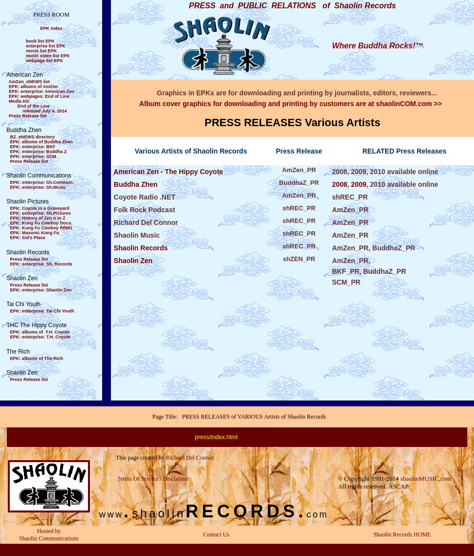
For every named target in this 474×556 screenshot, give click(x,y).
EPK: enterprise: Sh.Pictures (40, 213)
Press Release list (28, 115)
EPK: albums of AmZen (33, 86)
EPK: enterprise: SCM (33, 156)
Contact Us (216, 534)
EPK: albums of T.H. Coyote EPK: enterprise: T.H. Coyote (38, 334)
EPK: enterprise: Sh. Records (41, 264)
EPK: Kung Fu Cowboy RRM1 (41, 227)
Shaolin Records (140, 248)
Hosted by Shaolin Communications (49, 535)
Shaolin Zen (132, 261)
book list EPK (40, 41)
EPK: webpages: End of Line (39, 96)
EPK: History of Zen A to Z (37, 218)
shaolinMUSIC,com (425, 478)
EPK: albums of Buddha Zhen (41, 141)
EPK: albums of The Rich (37, 358)
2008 (339, 184)
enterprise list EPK (45, 46)
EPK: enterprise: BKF (33, 146)
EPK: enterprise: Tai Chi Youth (42, 311)
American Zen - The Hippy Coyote (167, 172)
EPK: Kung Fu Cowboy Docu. (41, 223)
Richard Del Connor (190, 457)
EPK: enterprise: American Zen (41, 91)
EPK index (51, 28)
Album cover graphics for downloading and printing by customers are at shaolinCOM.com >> (290, 104)
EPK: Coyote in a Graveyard (39, 208)
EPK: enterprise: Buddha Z (38, 151)
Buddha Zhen (134, 184)
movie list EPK (41, 50)
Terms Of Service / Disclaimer (153, 478)
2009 (358, 184)
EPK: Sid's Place (27, 237)
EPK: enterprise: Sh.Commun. (42, 182)
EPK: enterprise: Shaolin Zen (41, 290)
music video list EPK (48, 55)
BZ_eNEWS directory (32, 136)
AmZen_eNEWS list (29, 81)
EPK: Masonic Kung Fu (34, 232)
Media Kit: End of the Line (36, 106)
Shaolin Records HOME (402, 534)
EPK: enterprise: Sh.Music (38, 187)
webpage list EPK (44, 60)
